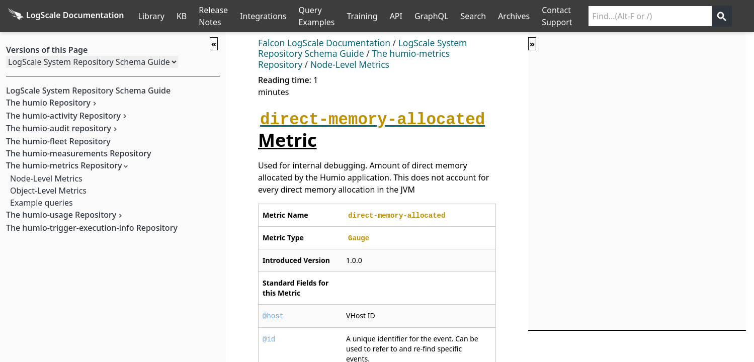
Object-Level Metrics (48, 190)
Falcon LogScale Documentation (324, 43)
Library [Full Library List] (151, 16)
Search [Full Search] (473, 16)
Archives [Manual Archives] (514, 16)
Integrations (263, 16)
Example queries (41, 202)
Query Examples (316, 16)
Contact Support (557, 16)
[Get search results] (722, 16)
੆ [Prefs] (748, 16)
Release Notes (213, 16)
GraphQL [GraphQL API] (431, 16)
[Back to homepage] (66, 16)
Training (362, 16)
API (396, 16)
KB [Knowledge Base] (182, 16)
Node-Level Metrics (46, 178)
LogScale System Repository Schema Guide (362, 48)
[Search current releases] (650, 16)
